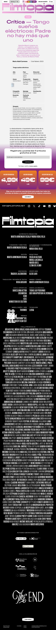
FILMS (28, 17)
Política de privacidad (6, 626)
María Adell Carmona (20, 61)
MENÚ (5, 2)
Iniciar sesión (33, 166)
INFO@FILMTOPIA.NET (13, 206)
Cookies (19, 626)
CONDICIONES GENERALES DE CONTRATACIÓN (39, 626)
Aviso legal (25, 626)
